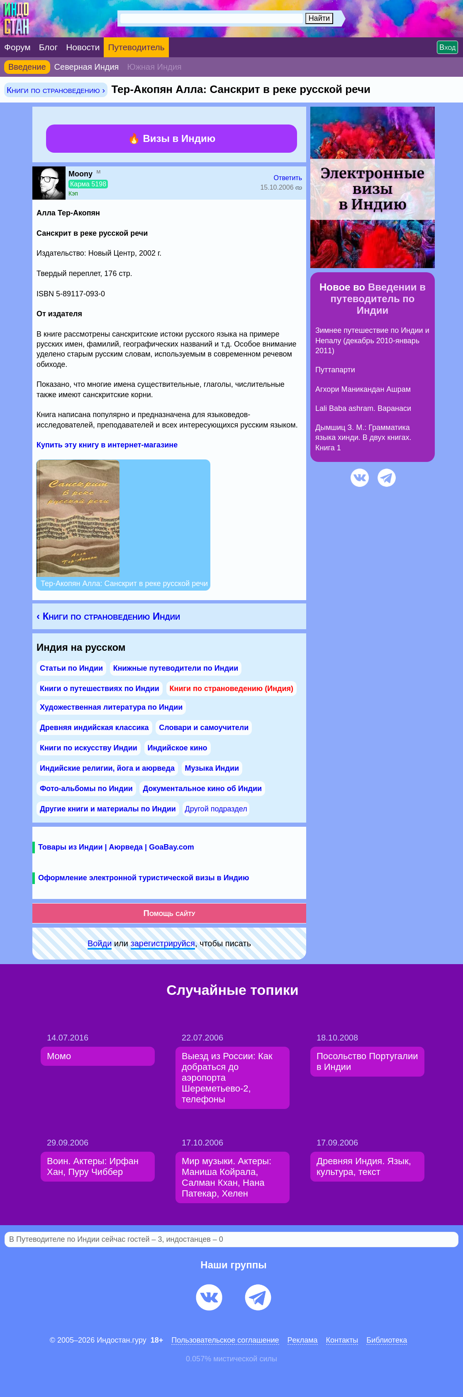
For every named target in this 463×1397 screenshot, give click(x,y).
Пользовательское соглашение (225, 1340)
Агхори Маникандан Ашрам (363, 389)
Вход (447, 47)
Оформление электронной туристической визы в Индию (143, 878)
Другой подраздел (216, 809)
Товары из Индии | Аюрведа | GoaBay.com (116, 847)
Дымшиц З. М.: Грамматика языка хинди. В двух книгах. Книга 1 (363, 437)
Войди (100, 943)
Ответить (288, 177)
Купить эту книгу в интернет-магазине (107, 445)
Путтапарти (335, 370)
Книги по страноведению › (56, 90)
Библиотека (386, 1340)
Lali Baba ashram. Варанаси (363, 408)
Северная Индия (86, 66)
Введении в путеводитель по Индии (378, 298)
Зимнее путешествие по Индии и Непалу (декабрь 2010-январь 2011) (372, 340)
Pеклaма (303, 1340)
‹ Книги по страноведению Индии (108, 616)
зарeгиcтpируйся (163, 943)
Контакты (342, 1340)
